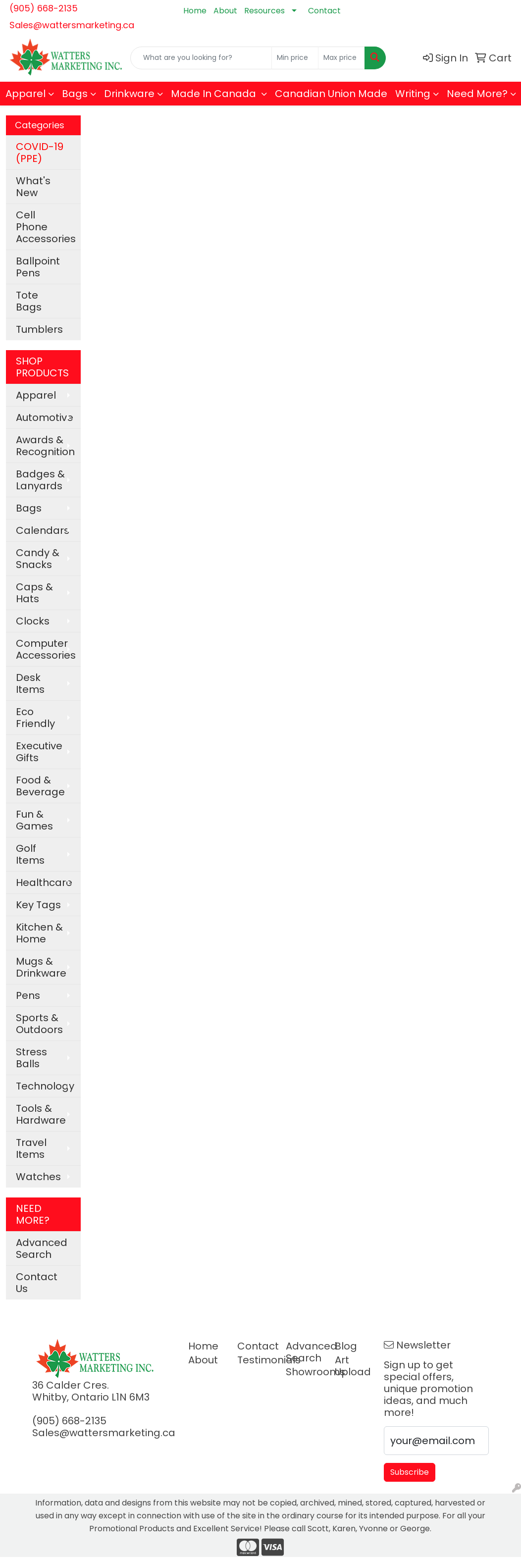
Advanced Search (41, 1248)
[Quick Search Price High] (341, 58)
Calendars (42, 530)
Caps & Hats (34, 593)
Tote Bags (29, 301)
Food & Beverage (40, 786)
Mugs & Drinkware (41, 967)
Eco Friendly (35, 717)
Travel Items (31, 1148)
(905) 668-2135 (43, 8)
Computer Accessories (46, 649)
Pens (28, 995)
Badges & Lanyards (40, 480)
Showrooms (304, 1372)
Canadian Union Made (331, 94)
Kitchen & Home (39, 933)
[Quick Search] (201, 58)
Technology (45, 1086)
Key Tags (38, 905)
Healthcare (44, 882)
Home (195, 10)
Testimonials (255, 1360)
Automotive (44, 417)
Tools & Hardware (41, 1114)
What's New (33, 187)
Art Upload (353, 1366)
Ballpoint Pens (38, 267)
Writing (412, 94)
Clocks (33, 621)
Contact (324, 10)
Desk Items (30, 683)
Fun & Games (34, 820)
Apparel (25, 94)
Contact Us (36, 1283)
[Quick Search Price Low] (294, 58)
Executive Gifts (39, 752)
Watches (38, 1177)
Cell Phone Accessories (46, 227)
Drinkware (129, 94)
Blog (346, 1346)
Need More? (477, 94)
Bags (75, 94)
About (225, 10)
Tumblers (39, 329)
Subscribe (409, 1472)
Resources (264, 10)
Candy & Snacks (37, 558)
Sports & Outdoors (39, 1024)
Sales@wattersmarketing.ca (71, 25)
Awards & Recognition (45, 446)
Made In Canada (215, 94)
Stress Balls (31, 1058)
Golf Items (30, 854)
